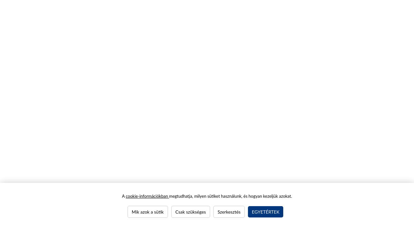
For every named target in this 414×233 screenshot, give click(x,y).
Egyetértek (265, 212)
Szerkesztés (229, 212)
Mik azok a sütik (148, 212)
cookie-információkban (147, 196)
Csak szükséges (190, 212)
